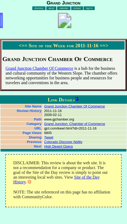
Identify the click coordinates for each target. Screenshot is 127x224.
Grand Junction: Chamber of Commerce (74, 124)
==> (104, 45)
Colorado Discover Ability (63, 142)
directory (38, 8)
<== (23, 45)
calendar (63, 8)
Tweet (48, 137)
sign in (89, 8)
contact (77, 8)
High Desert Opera (58, 146)
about (51, 8)
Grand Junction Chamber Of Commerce (39, 68)
